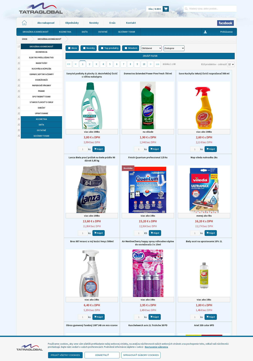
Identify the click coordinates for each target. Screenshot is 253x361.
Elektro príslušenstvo (41, 57)
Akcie (74, 48)
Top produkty (111, 48)
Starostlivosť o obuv (41, 102)
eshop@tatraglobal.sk (111, 332)
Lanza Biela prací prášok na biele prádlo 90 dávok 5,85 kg (215, 75)
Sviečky (41, 107)
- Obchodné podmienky (33, 322)
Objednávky (72, 22)
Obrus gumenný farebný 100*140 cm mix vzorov (128, 225)
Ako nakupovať (45, 22)
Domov (145, 308)
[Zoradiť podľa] (151, 48)
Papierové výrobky (41, 85)
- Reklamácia (27, 331)
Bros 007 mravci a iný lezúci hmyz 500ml (172, 150)
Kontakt (131, 22)
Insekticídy (41, 63)
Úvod (24, 39)
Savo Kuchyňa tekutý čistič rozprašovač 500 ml (171, 75)
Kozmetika (41, 119)
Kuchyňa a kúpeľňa (41, 68)
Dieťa (41, 124)
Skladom (132, 48)
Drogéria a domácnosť (49, 39)
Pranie (41, 91)
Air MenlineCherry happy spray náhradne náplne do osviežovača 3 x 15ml (214, 151)
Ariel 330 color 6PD (215, 223)
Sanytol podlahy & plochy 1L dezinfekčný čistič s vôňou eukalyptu (85, 76)
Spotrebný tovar (41, 96)
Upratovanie (41, 113)
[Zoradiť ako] (174, 48)
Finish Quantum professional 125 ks (85, 148)
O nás (112, 22)
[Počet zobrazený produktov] (231, 64)
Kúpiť (92, 139)
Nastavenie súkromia (156, 346)
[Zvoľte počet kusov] (76, 140)
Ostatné (41, 130)
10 (144, 64)
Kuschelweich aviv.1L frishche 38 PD (171, 223)
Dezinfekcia (41, 52)
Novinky (94, 22)
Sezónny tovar (41, 136)
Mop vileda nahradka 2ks (128, 148)
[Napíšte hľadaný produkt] (197, 8)
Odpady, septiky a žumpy (41, 74)
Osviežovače (41, 80)
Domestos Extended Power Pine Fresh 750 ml (128, 75)
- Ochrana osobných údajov (35, 327)
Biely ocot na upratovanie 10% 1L (85, 223)
